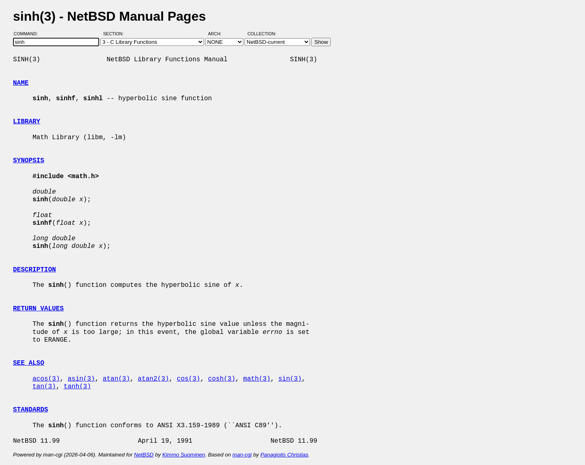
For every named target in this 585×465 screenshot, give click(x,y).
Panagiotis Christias (284, 455)
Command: (28, 33)
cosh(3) (221, 379)
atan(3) (116, 379)
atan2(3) (153, 379)
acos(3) (46, 379)
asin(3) (81, 379)
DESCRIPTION (34, 269)
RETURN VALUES (38, 308)
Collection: (261, 33)
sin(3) (290, 379)
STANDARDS (30, 409)
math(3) (256, 379)
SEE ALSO (28, 363)
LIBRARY (26, 121)
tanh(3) (77, 386)
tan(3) (44, 386)
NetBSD (144, 455)
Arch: (218, 33)
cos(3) (188, 379)
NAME (20, 83)
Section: (115, 33)
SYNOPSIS (28, 160)
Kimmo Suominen (183, 455)
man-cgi (241, 455)
